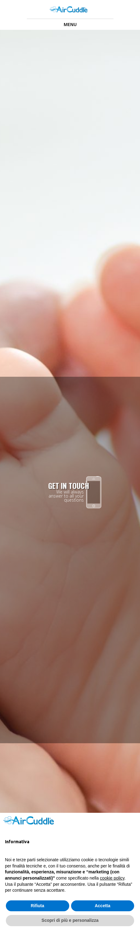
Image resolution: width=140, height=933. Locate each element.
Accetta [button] (102, 905)
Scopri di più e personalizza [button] (69, 920)
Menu (70, 24)
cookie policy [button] (112, 878)
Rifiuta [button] (37, 905)
